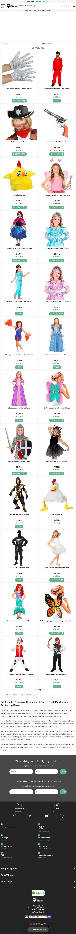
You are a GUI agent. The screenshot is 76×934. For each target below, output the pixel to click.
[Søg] (61, 6)
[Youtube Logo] (46, 816)
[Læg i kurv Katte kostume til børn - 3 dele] (56, 473)
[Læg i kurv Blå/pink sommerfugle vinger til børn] (56, 420)
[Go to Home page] (12, 6)
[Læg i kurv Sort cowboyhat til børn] (19, 154)
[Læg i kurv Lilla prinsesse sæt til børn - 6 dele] (56, 313)
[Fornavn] (21, 771)
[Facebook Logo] (13, 816)
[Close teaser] (49, 927)
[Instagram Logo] (29, 816)
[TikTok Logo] (62, 816)
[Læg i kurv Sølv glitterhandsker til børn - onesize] (19, 100)
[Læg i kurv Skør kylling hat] (19, 207)
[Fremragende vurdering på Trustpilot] (38, 1)
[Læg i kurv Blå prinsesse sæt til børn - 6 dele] (56, 260)
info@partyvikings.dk (38, 912)
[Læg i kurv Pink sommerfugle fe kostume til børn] (56, 207)
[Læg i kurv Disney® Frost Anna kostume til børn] (19, 260)
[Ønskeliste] (69, 6)
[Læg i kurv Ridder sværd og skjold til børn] (19, 473)
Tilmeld (63, 772)
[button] (38, 868)
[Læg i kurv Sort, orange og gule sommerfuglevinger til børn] (56, 633)
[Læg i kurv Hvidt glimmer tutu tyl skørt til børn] (56, 580)
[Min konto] (66, 6)
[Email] (46, 771)
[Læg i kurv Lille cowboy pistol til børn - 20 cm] (56, 154)
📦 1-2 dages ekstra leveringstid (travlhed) (38, 10)
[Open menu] (3, 5)
